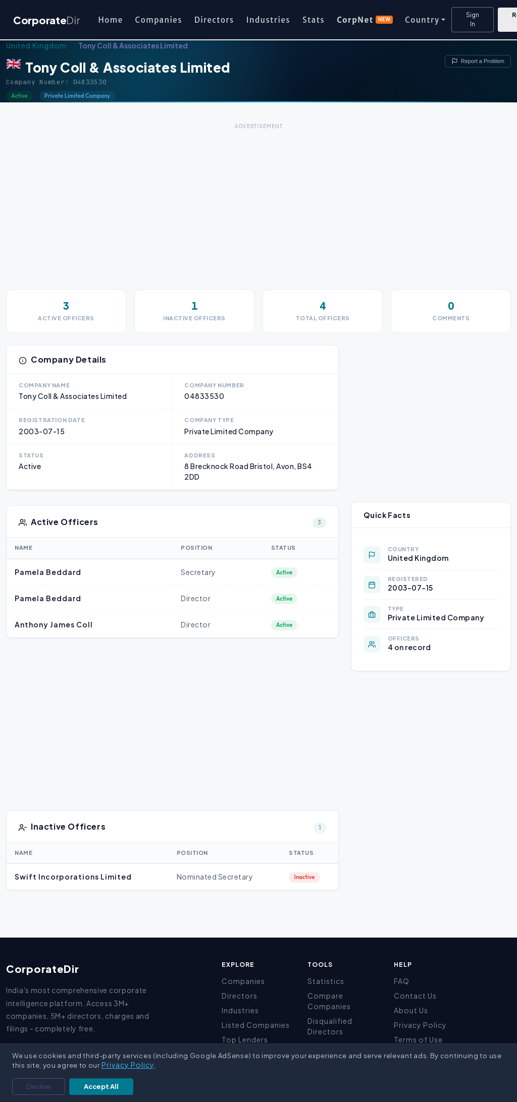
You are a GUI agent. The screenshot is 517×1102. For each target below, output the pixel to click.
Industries (268, 20)
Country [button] (422, 20)
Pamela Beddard (48, 571)
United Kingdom (36, 45)
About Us (411, 1010)
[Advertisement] (258, 202)
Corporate (46, 20)
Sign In (472, 19)
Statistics (325, 980)
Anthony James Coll (54, 624)
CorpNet (365, 20)
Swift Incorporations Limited (73, 876)
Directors (214, 20)
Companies (158, 20)
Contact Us (415, 995)
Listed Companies (256, 1024)
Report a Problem (477, 61)
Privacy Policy (420, 1024)
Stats (313, 20)
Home (110, 20)
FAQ (401, 980)
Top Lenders (245, 1039)
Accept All (101, 1086)
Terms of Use (418, 1039)
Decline (38, 1086)
